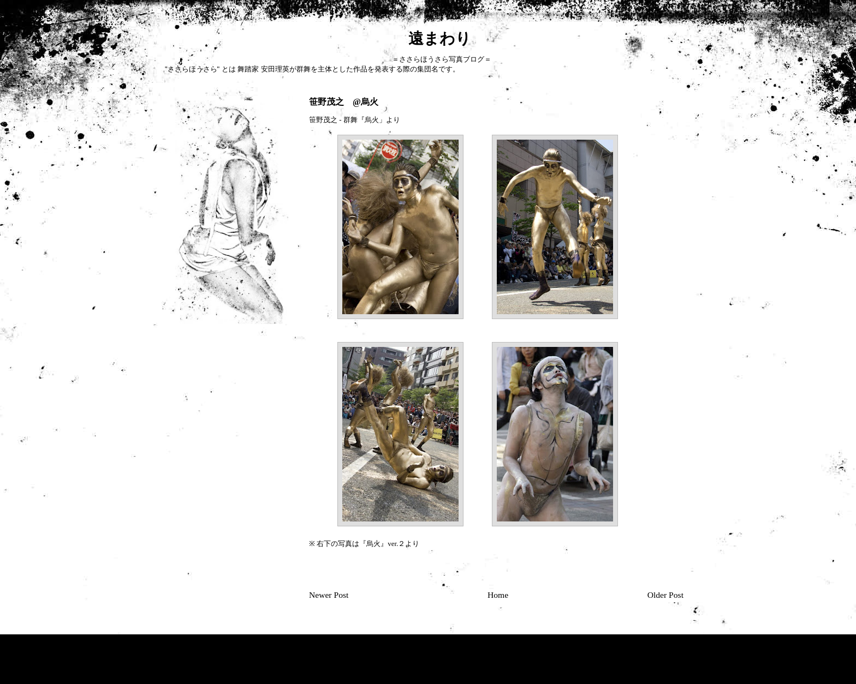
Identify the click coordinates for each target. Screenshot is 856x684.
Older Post (665, 594)
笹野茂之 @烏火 (343, 101)
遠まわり (317, 38)
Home (498, 594)
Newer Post (328, 594)
